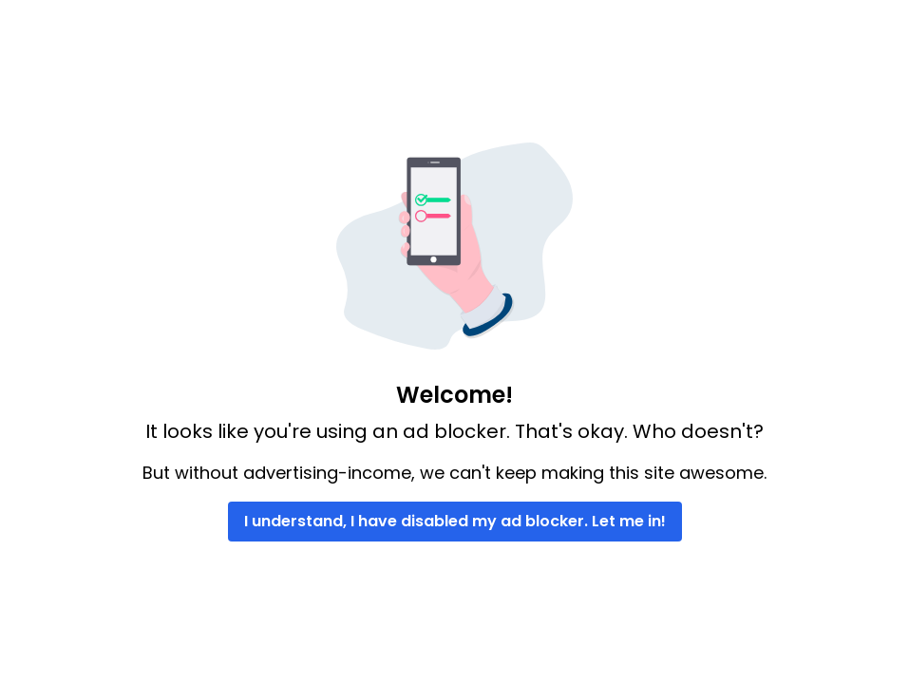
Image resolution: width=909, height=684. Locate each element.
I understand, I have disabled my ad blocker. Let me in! (455, 521)
